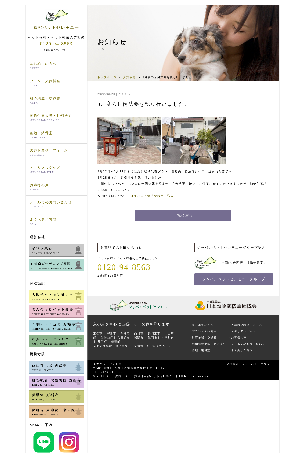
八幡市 (125, 333)
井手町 (102, 341)
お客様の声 (56, 187)
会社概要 (231, 362)
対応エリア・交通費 (129, 345)
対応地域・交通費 (56, 101)
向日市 (139, 333)
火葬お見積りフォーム (56, 153)
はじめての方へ (56, 66)
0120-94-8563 (56, 43)
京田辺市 (124, 337)
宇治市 (112, 333)
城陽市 (139, 337)
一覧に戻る (183, 215)
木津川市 (169, 337)
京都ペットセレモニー (56, 19)
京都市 (98, 333)
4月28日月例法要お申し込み (153, 195)
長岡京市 (155, 333)
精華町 (116, 341)
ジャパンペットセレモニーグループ (234, 279)
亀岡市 (153, 337)
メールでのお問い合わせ (56, 205)
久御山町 (107, 337)
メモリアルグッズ (56, 170)
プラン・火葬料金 (56, 83)
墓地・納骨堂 (56, 135)
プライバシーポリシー (257, 362)
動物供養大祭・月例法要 (56, 118)
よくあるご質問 (56, 222)
